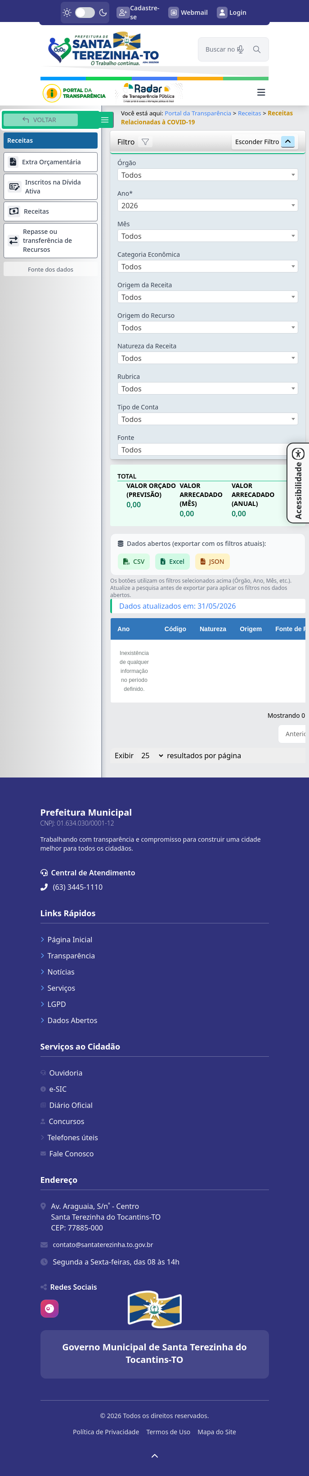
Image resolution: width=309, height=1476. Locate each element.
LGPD (53, 1004)
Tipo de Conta (137, 407)
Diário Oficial (66, 1105)
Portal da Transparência (198, 113)
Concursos (62, 1121)
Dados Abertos (69, 1020)
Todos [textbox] (131, 175)
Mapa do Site (216, 1432)
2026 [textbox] (129, 206)
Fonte (125, 437)
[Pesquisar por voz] (241, 49)
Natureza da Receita (146, 346)
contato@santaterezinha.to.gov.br (103, 1244)
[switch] (85, 12)
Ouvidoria (61, 1073)
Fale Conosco (67, 1154)
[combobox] (207, 174)
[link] (113, 48)
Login (231, 12)
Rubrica (128, 376)
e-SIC (53, 1089)
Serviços (58, 988)
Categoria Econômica (148, 254)
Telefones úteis (69, 1137)
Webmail (188, 12)
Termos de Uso (168, 1432)
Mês (123, 224)
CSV (133, 561)
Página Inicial (66, 939)
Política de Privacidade (106, 1432)
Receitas (249, 113)
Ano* (125, 193)
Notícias (57, 972)
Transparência (67, 956)
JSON (212, 561)
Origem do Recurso (146, 315)
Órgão (126, 162)
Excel (172, 561)
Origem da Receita (144, 285)
